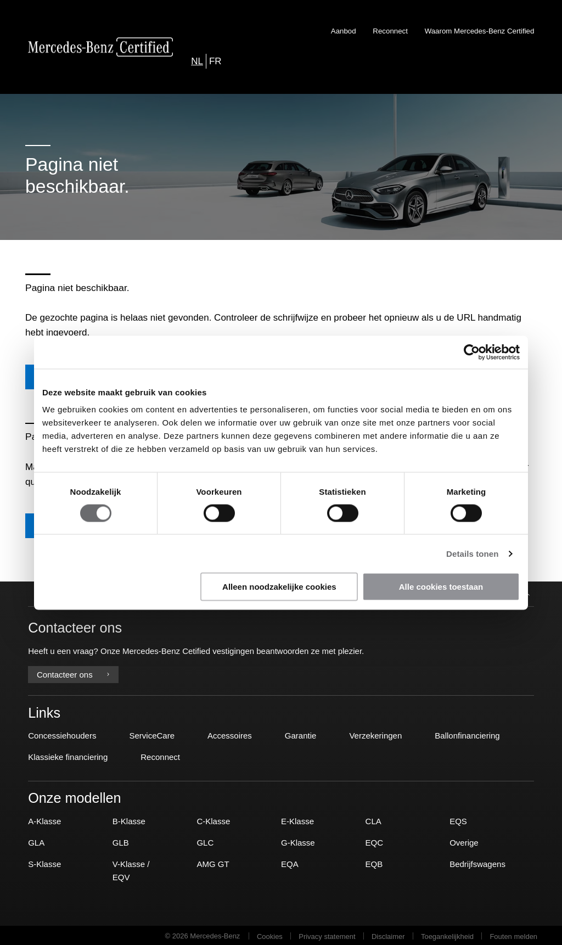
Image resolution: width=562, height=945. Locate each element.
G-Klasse (298, 841)
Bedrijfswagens (477, 862)
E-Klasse (297, 819)
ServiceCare (152, 734)
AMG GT (212, 862)
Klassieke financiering (68, 756)
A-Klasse (44, 819)
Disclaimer (388, 935)
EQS (458, 819)
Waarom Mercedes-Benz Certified (480, 31)
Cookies (270, 935)
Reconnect (390, 31)
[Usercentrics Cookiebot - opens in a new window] (472, 352)
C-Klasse (213, 819)
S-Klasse (44, 862)
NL (197, 61)
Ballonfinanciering (467, 734)
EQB (374, 862)
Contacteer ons (73, 673)
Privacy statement (327, 935)
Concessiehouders (62, 734)
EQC (375, 841)
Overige (464, 841)
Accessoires (229, 734)
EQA (290, 862)
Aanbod (343, 31)
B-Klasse (129, 819)
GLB (121, 841)
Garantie (301, 734)
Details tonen (472, 553)
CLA (373, 819)
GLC (204, 841)
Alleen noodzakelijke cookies (279, 586)
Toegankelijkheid (447, 935)
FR (215, 61)
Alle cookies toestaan (441, 586)
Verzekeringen (375, 734)
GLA (36, 841)
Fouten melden (513, 935)
